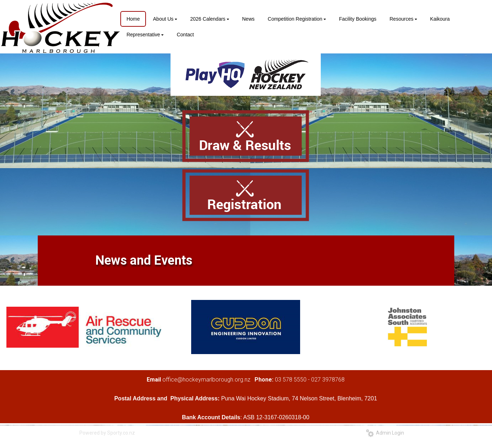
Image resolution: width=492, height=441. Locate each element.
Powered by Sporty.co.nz (107, 433)
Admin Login (385, 433)
